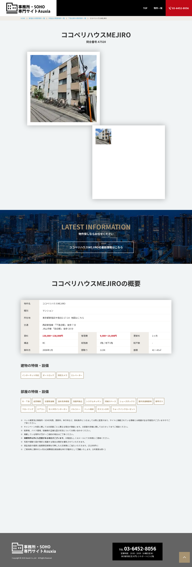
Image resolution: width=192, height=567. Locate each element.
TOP (145, 8)
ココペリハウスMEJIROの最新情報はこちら (96, 247)
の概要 (96, 283)
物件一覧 (158, 8)
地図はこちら (77, 317)
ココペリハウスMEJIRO (96, 34)
